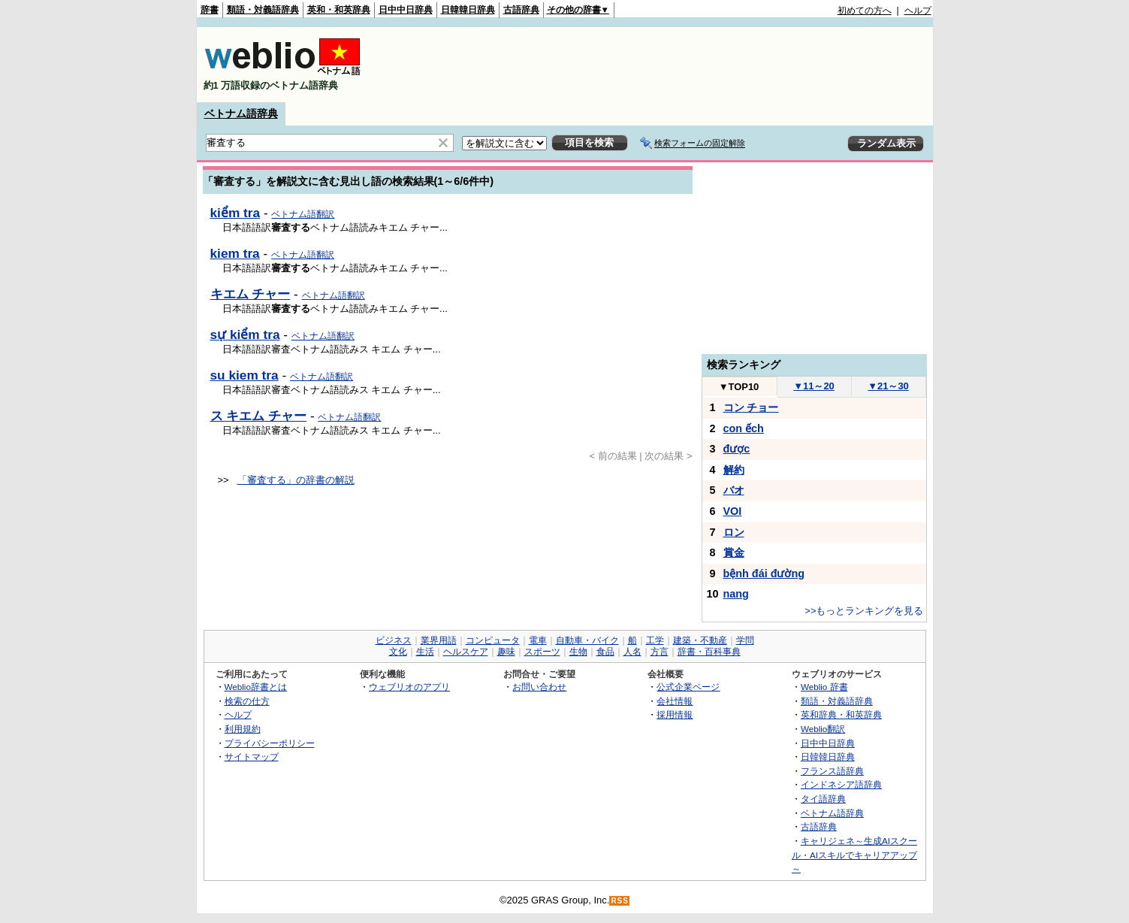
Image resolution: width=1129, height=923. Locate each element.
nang (736, 594)
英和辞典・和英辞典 (841, 714)
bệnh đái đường (764, 573)
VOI (732, 511)
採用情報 (675, 714)
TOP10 (739, 386)
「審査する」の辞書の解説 (296, 480)
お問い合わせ (539, 686)
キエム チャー (250, 293)
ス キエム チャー (258, 415)
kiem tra (235, 253)
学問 (745, 640)
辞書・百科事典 (709, 651)
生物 (578, 651)
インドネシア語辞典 (841, 784)
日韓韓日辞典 (468, 9)
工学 (655, 640)
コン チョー (751, 407)
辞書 (210, 9)
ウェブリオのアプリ (409, 686)
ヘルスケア (465, 651)
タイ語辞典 (823, 798)
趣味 (506, 651)
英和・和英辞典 (338, 9)
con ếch (743, 428)
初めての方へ (865, 10)
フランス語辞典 (832, 771)
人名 (632, 651)
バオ (733, 490)
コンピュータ (493, 640)
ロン (733, 532)
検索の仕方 (247, 701)
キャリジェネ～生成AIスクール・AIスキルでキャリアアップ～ (854, 854)
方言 (660, 651)
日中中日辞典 (406, 9)
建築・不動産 (700, 640)
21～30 (888, 386)
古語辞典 (521, 9)
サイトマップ (252, 756)
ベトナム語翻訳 (302, 214)
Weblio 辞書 (824, 686)
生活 (425, 651)
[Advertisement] (658, 64)
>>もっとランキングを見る (863, 610)
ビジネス (394, 640)
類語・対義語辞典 (263, 9)
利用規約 (243, 729)
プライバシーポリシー (270, 743)
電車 (538, 640)
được (736, 449)
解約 (733, 470)
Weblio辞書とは (256, 686)
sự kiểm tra (245, 334)
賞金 (733, 552)
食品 (605, 651)
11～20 (814, 386)
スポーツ (542, 651)
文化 (398, 651)
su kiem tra (244, 375)
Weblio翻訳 (823, 729)
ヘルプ (917, 10)
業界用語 (439, 640)
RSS (620, 901)
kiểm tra (235, 212)
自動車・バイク (587, 640)
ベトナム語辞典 (241, 113)
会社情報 (675, 701)
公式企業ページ (688, 686)
